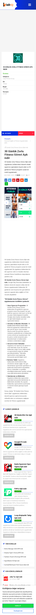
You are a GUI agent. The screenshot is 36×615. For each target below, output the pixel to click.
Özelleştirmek (18, 611)
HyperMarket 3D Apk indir (12, 561)
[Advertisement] (18, 31)
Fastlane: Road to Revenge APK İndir (15, 557)
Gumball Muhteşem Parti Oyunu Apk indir (16, 565)
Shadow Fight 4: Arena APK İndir (14, 553)
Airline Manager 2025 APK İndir (13, 549)
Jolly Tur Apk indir (15, 577)
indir (18, 175)
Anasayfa (7, 139)
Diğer (26, 133)
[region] (18, 600)
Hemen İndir (8, 435)
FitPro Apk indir (20, 489)
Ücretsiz (17, 444)
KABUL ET (18, 606)
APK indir (6, 133)
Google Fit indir (20, 442)
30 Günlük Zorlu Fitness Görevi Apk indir (16, 155)
